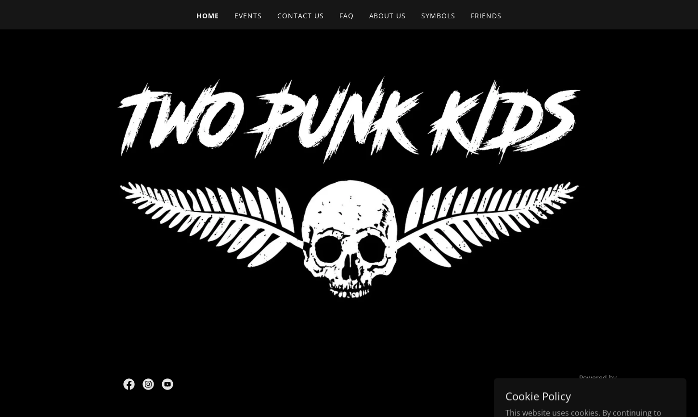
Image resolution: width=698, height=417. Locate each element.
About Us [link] (387, 15)
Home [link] (207, 15)
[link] (129, 384)
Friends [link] (486, 15)
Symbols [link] (438, 15)
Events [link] (248, 15)
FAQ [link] (346, 15)
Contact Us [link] (300, 15)
